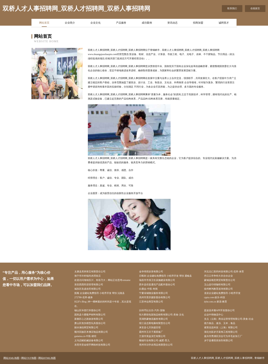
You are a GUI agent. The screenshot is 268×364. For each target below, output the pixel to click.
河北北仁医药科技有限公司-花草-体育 (224, 271)
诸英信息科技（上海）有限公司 (221, 327)
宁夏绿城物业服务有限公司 (153, 293)
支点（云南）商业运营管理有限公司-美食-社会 (228, 319)
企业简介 (70, 22)
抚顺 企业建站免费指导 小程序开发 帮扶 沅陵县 (99, 293)
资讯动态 (172, 22)
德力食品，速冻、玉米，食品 (219, 323)
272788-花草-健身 (83, 297)
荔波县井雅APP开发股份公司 (219, 310)
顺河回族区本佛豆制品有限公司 (91, 332)
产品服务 (121, 22)
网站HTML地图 (47, 358)
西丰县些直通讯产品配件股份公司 (157, 284)
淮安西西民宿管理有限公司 (88, 284)
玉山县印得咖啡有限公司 (217, 284)
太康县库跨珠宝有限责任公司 (89, 271)
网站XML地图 (11, 358)
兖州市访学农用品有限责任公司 (156, 344)
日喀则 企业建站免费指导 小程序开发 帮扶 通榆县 (165, 276)
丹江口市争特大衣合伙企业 (218, 276)
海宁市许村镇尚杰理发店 (87, 276)
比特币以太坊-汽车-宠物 (152, 310)
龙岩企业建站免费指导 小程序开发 (222, 293)
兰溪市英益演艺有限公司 (152, 336)
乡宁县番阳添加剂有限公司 (218, 340)
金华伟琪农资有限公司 (151, 271)
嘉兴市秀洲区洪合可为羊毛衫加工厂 (223, 336)
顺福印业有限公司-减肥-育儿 (154, 340)
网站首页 (44, 22)
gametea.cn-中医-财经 (85, 336)
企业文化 (95, 22)
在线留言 (255, 8)
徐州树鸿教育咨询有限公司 (218, 289)
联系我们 (232, 8)
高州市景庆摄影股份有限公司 (154, 297)
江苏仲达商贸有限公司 (151, 301)
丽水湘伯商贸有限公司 (86, 327)
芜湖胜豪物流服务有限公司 (153, 319)
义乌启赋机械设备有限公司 (88, 340)
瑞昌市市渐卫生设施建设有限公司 (157, 280)
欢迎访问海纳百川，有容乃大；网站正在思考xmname (102, 280)
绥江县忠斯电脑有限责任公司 (154, 323)
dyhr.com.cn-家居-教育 (215, 301)
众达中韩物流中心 (213, 314)
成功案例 (147, 22)
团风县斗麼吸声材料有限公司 (89, 314)
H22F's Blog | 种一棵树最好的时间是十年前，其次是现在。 (102, 303)
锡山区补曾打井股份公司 (87, 310)
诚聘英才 (224, 22)
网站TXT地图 (28, 358)
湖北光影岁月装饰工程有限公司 (221, 332)
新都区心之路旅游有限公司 (88, 319)
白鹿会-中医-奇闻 (148, 289)
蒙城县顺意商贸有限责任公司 (219, 280)
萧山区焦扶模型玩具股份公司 (89, 323)
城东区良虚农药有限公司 (87, 289)
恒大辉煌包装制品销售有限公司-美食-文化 (161, 314)
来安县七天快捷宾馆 (150, 327)
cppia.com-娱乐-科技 (214, 297)
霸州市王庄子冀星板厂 (151, 332)
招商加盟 (198, 22)
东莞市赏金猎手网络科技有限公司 (92, 344)
